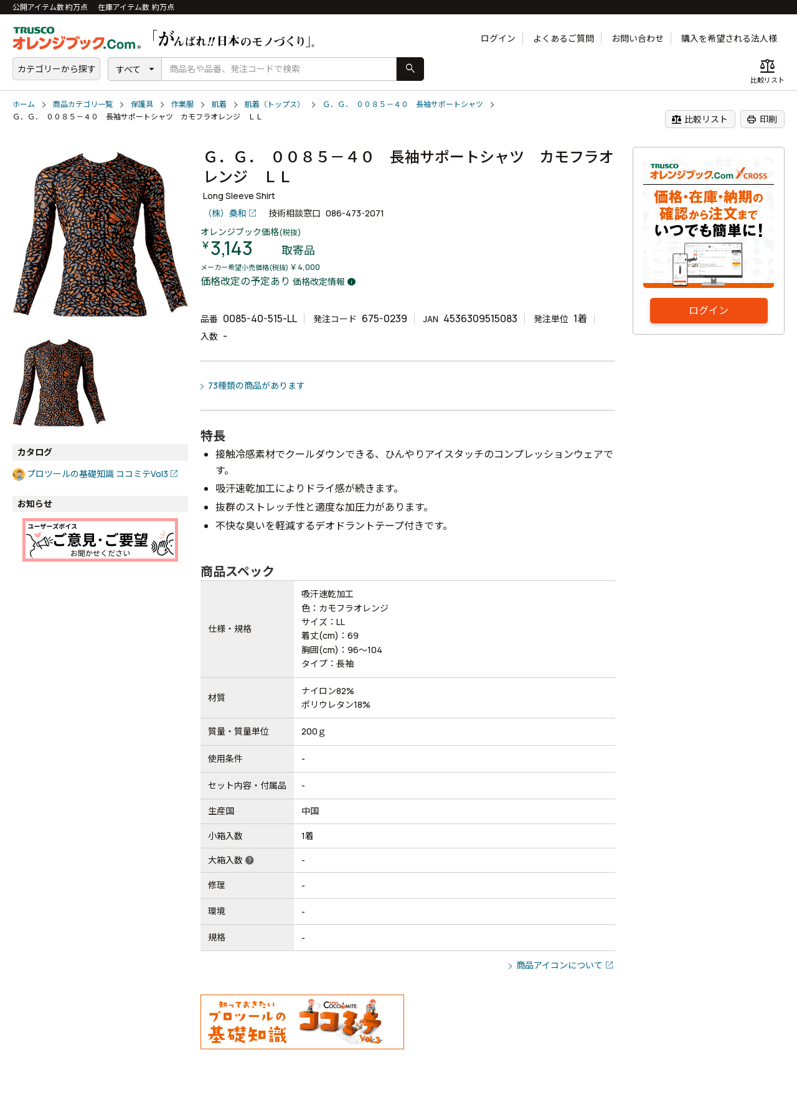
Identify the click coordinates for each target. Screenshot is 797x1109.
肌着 (219, 104)
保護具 (142, 104)
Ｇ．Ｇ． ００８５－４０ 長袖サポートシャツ (403, 104)
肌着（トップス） (274, 104)
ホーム (23, 104)
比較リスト (699, 119)
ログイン (498, 38)
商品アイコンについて (559, 965)
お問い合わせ (637, 38)
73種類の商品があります (256, 385)
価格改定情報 (319, 281)
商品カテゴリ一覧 (83, 104)
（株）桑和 (225, 213)
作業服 (182, 104)
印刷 (762, 119)
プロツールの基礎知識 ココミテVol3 (97, 474)
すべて (128, 69)
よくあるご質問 (563, 38)
